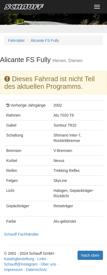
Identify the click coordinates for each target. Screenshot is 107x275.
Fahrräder (16, 40)
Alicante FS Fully (45, 40)
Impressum (13, 269)
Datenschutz (36, 269)
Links (41, 259)
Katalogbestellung (19, 259)
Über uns (48, 264)
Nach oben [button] (90, 255)
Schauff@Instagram (21, 264)
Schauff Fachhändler (21, 234)
